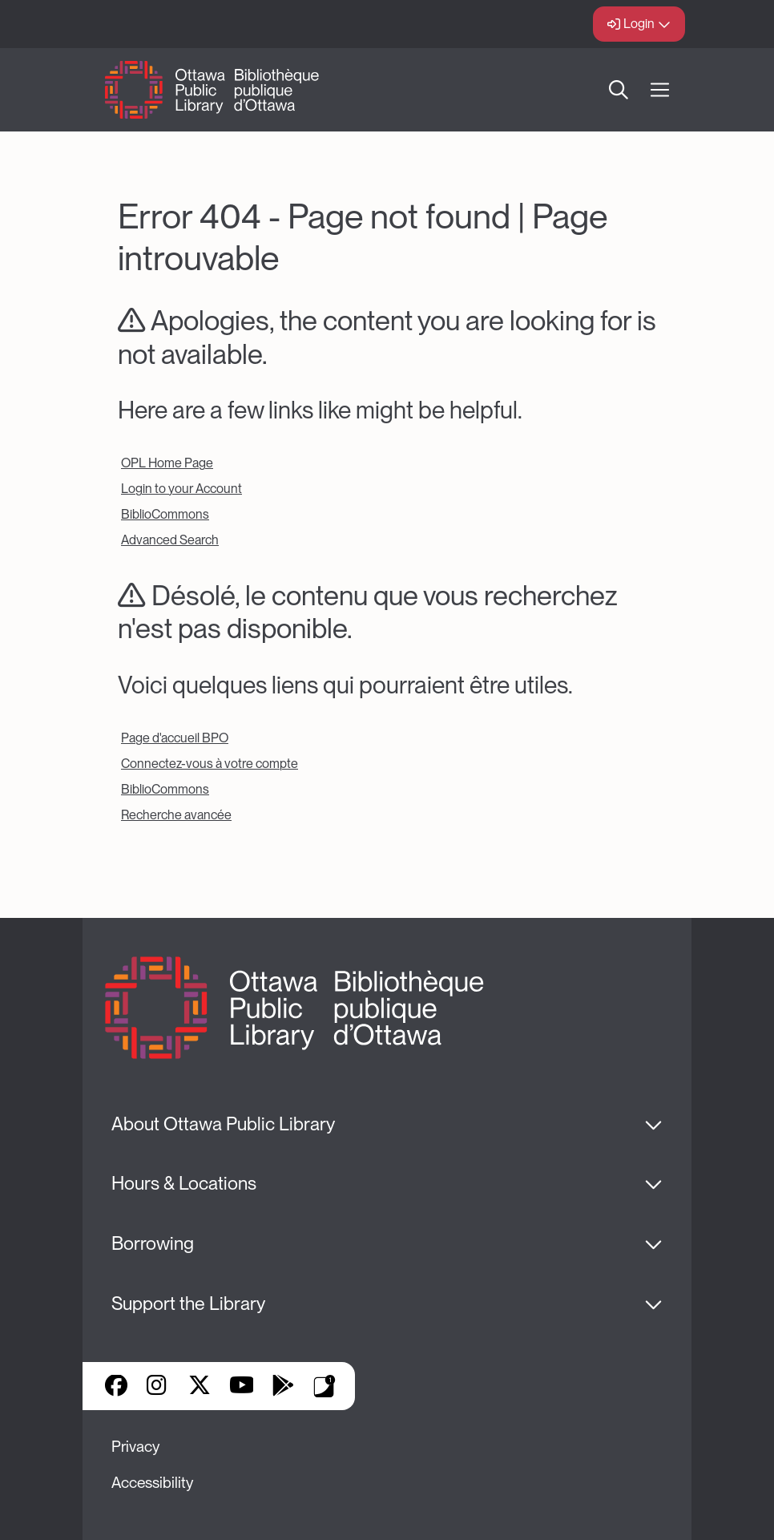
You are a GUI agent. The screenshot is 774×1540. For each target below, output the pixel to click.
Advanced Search (170, 540)
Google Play (283, 1386)
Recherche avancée (176, 815)
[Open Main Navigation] (660, 90)
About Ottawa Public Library (223, 1124)
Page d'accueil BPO (174, 738)
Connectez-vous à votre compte (209, 763)
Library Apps (324, 1386)
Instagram (158, 1386)
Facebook (116, 1386)
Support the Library (188, 1303)
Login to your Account (181, 488)
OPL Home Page (167, 463)
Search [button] (618, 90)
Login (639, 23)
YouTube (241, 1386)
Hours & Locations (183, 1183)
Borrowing (152, 1243)
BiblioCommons (165, 514)
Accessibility (152, 1482)
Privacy (135, 1446)
